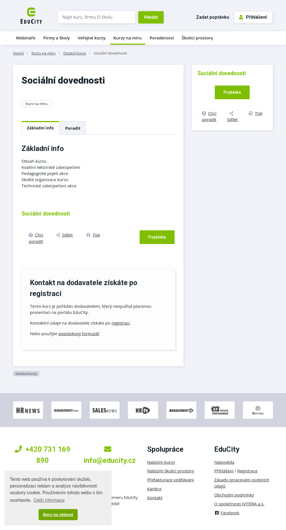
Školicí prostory (197, 38)
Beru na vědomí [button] (58, 514)
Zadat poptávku (212, 17)
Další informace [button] (49, 500)
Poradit (72, 128)
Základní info (40, 128)
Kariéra (154, 488)
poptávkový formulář (78, 333)
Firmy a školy (56, 38)
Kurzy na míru (127, 38)
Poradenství (162, 38)
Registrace (247, 471)
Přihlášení (253, 17)
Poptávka (157, 237)
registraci (120, 323)
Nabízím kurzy (161, 462)
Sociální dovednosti (110, 53)
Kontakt (155, 497)
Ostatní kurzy (74, 53)
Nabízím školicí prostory (170, 471)
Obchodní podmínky (234, 495)
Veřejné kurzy (92, 38)
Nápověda (224, 462)
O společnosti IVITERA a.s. (239, 504)
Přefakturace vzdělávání (170, 479)
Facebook (226, 512)
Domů (18, 53)
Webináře (25, 38)
